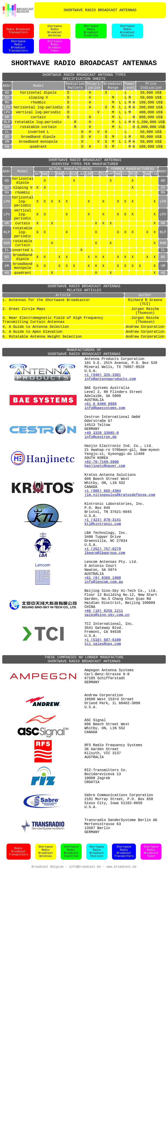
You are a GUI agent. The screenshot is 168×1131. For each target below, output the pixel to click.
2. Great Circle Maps (23, 362)
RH (7, 116)
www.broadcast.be (121, 1033)
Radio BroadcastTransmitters (18, 33)
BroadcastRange (113, 96)
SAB (147, 200)
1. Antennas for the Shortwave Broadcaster (46, 351)
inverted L (38, 150)
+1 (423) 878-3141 (103, 618)
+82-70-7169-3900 (102, 547)
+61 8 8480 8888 (101, 477)
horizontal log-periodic (38, 121)
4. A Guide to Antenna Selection (35, 384)
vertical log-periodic (38, 127)
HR (7, 133)
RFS (132, 200)
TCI (103, 200)
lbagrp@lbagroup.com (105, 658)
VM (7, 162)
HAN (59, 200)
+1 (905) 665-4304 (103, 582)
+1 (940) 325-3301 (103, 442)
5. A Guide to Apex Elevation (32, 389)
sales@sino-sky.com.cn (107, 733)
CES (52, 200)
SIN (96, 200)
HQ (7, 168)
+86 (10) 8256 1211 (104, 728)
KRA (67, 200)
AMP (111, 200)
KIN (74, 200)
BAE (44, 200)
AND (118, 200)
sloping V (38, 110)
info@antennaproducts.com (110, 446)
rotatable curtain (38, 144)
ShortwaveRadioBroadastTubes (55, 51)
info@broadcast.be (85, 1033)
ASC (125, 200)
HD (7, 104)
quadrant (38, 168)
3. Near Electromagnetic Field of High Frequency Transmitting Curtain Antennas (52, 376)
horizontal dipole (38, 104)
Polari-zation (94, 96)
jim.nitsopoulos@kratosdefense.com (120, 587)
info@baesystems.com (105, 482)
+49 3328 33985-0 (102, 512)
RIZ (140, 200)
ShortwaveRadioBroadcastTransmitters (18, 51)
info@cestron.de (101, 517)
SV (7, 110)
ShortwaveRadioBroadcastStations (127, 33)
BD (7, 156)
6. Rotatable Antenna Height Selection (42, 395)
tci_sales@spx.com (103, 768)
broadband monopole (38, 162)
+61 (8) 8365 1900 (103, 688)
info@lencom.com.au (104, 693)
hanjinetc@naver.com (105, 552)
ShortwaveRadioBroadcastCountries (91, 33)
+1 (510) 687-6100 (103, 764)
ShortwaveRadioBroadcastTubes (151, 1018)
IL (7, 150)
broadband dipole (38, 156)
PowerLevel (129, 96)
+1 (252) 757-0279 (103, 653)
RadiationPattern (75, 96)
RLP (7, 139)
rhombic (38, 116)
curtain (38, 133)
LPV (7, 127)
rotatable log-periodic (38, 139)
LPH (7, 121)
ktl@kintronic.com (103, 623)
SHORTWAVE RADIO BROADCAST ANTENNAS (100, 10)
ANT (37, 200)
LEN (88, 200)
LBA (81, 200)
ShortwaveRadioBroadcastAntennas (55, 33)
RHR (7, 144)
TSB (154, 200)
